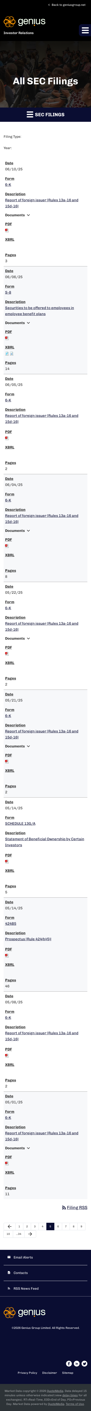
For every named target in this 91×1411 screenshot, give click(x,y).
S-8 (8, 292)
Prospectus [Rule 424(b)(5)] (28, 939)
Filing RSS (74, 1207)
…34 (18, 1234)
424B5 (10, 923)
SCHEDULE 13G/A (20, 823)
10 (8, 1234)
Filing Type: (12, 137)
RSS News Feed (26, 1289)
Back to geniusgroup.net (66, 5)
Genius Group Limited (35, 1328)
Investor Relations (19, 33)
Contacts (21, 1273)
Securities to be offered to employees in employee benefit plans (39, 311)
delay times (70, 1395)
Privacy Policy (27, 1372)
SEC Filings (46, 114)
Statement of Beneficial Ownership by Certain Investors (44, 842)
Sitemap (67, 1372)
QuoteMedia (55, 1391)
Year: (8, 148)
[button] (85, 30)
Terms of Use (75, 1404)
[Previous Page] (10, 1226)
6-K (8, 184)
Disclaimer (49, 1372)
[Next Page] (30, 1234)
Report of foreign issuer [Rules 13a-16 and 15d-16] (41, 203)
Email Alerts (23, 1257)
